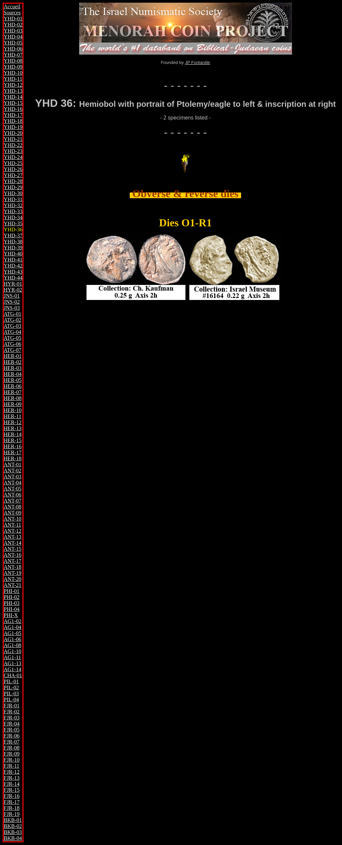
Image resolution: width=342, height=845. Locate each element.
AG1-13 (12, 663)
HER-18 (12, 458)
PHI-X (11, 615)
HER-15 (12, 440)
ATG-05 (12, 338)
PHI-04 (11, 609)
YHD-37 (13, 235)
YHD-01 (13, 18)
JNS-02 (12, 302)
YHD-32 (13, 205)
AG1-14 (12, 669)
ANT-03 (12, 476)
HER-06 (12, 386)
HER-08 (12, 398)
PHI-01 (11, 591)
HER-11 (12, 416)
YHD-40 (13, 253)
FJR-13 (11, 778)
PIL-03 (11, 693)
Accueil (12, 6)
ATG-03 (12, 326)
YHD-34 (13, 217)
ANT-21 (12, 585)
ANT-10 (12, 519)
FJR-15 (11, 790)
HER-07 (12, 392)
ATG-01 (12, 314)
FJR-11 (11, 766)
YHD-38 (13, 241)
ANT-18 (12, 567)
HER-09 (12, 404)
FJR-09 (11, 754)
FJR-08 (11, 748)
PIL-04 (11, 699)
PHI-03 (11, 603)
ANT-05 (12, 488)
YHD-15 (13, 103)
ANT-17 (12, 561)
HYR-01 (13, 284)
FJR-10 (11, 760)
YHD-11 (13, 79)
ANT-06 (12, 494)
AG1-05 (12, 633)
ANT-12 (12, 531)
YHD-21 (13, 139)
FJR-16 (11, 796)
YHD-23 (13, 151)
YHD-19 (13, 127)
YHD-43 (13, 272)
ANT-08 (12, 507)
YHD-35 (13, 223)
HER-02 (12, 362)
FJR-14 (11, 784)
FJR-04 (11, 723)
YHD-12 (13, 85)
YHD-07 (13, 55)
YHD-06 (13, 49)
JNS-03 (12, 308)
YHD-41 (13, 259)
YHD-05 (13, 43)
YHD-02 (13, 24)
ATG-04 (12, 332)
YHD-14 (13, 97)
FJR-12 (11, 772)
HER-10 (12, 410)
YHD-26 (13, 169)
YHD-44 (13, 278)
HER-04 (12, 374)
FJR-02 (11, 711)
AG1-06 (12, 639)
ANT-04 (12, 482)
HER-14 (12, 434)
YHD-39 (13, 247)
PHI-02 (11, 597)
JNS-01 (12, 296)
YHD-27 (13, 175)
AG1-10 (12, 651)
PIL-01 (11, 681)
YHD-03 (13, 30)
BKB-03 (13, 832)
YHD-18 (13, 121)
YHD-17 (13, 115)
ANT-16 (12, 555)
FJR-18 (11, 808)
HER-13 (12, 428)
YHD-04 (13, 37)
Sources (12, 12)
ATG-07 (12, 350)
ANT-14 (12, 543)
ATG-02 (12, 320)
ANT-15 (12, 549)
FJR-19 (11, 814)
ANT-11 (12, 525)
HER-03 (12, 368)
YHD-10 (13, 73)
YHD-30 (13, 193)
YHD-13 (13, 91)
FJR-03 (11, 717)
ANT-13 (12, 537)
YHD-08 (13, 61)
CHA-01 (13, 675)
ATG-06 (12, 344)
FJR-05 (11, 730)
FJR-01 (11, 705)
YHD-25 (13, 163)
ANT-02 (12, 470)
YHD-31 (13, 199)
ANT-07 (12, 501)
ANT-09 (12, 513)
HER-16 (12, 446)
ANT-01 (12, 464)
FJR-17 (11, 802)
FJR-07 (11, 742)
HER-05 (12, 380)
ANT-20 (12, 579)
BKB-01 (13, 820)
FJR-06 (11, 736)
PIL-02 (11, 687)
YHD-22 (13, 145)
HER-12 (12, 422)
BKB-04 (13, 838)
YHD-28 (13, 181)
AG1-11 (12, 657)
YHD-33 (13, 211)
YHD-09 (13, 67)
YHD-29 (13, 187)
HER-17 (12, 452)
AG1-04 (12, 627)
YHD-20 (13, 133)
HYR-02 (13, 290)
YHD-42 (13, 265)
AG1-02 (12, 621)
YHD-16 (13, 109)
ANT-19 (12, 573)
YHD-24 (13, 157)
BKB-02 (13, 826)
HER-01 (12, 356)
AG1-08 (12, 645)
